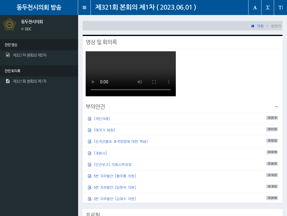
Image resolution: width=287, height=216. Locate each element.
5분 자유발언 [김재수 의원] (183, 198)
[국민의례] (183, 118)
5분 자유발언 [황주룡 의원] (183, 175)
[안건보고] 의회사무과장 (183, 164)
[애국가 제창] (183, 129)
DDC (26, 29)
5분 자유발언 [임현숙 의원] (183, 187)
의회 (257, 25)
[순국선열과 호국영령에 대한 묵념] (183, 141)
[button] (84, 7)
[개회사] (183, 152)
